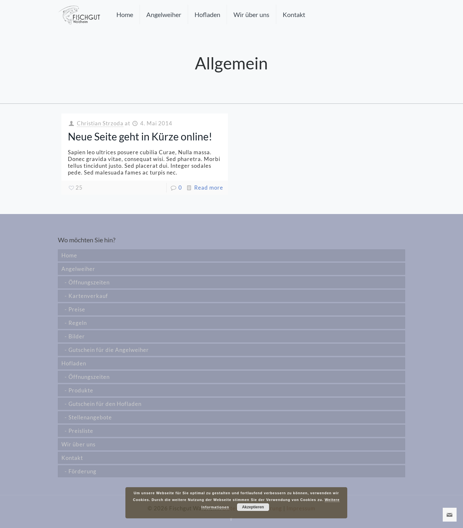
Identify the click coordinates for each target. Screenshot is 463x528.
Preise (76, 309)
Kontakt (72, 457)
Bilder (76, 336)
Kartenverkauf (88, 295)
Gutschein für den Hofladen (104, 403)
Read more (208, 187)
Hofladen (73, 363)
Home (69, 255)
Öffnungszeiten (89, 282)
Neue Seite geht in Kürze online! (140, 136)
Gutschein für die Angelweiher (108, 349)
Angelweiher (78, 268)
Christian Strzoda (100, 123)
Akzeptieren (253, 507)
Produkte (80, 390)
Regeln (77, 322)
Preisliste (80, 430)
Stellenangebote (90, 417)
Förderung (82, 471)
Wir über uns (78, 444)
